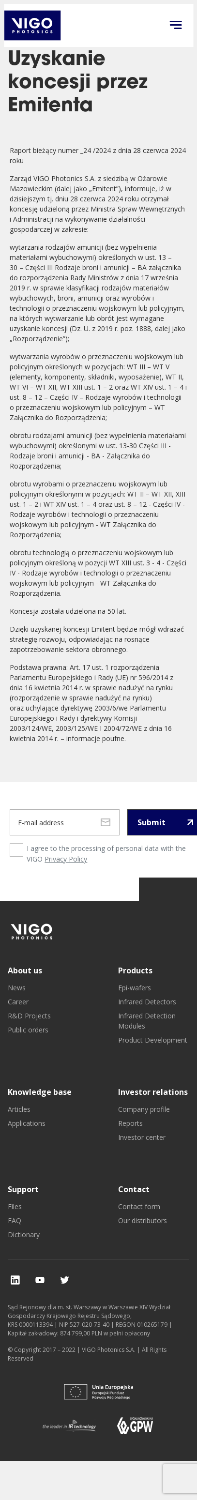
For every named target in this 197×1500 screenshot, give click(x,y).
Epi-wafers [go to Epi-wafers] (134, 987)
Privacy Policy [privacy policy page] (66, 859)
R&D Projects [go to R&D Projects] (29, 1015)
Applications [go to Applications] (26, 1123)
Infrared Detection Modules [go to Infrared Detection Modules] (147, 1020)
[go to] (32, 931)
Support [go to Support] (23, 1189)
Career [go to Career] (18, 1001)
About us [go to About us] (25, 970)
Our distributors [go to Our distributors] (142, 1220)
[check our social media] (15, 1280)
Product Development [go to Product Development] (152, 1040)
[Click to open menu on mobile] (175, 25)
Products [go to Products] (135, 970)
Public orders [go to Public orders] (28, 1029)
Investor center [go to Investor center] (142, 1137)
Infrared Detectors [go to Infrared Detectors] (147, 1001)
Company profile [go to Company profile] (144, 1109)
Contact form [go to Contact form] (139, 1206)
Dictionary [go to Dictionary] (24, 1234)
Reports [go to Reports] (130, 1123)
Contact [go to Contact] (134, 1189)
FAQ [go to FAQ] (14, 1220)
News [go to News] (17, 987)
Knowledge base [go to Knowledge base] (40, 1092)
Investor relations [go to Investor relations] (153, 1092)
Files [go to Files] (15, 1206)
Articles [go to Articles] (19, 1109)
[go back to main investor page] (32, 25)
